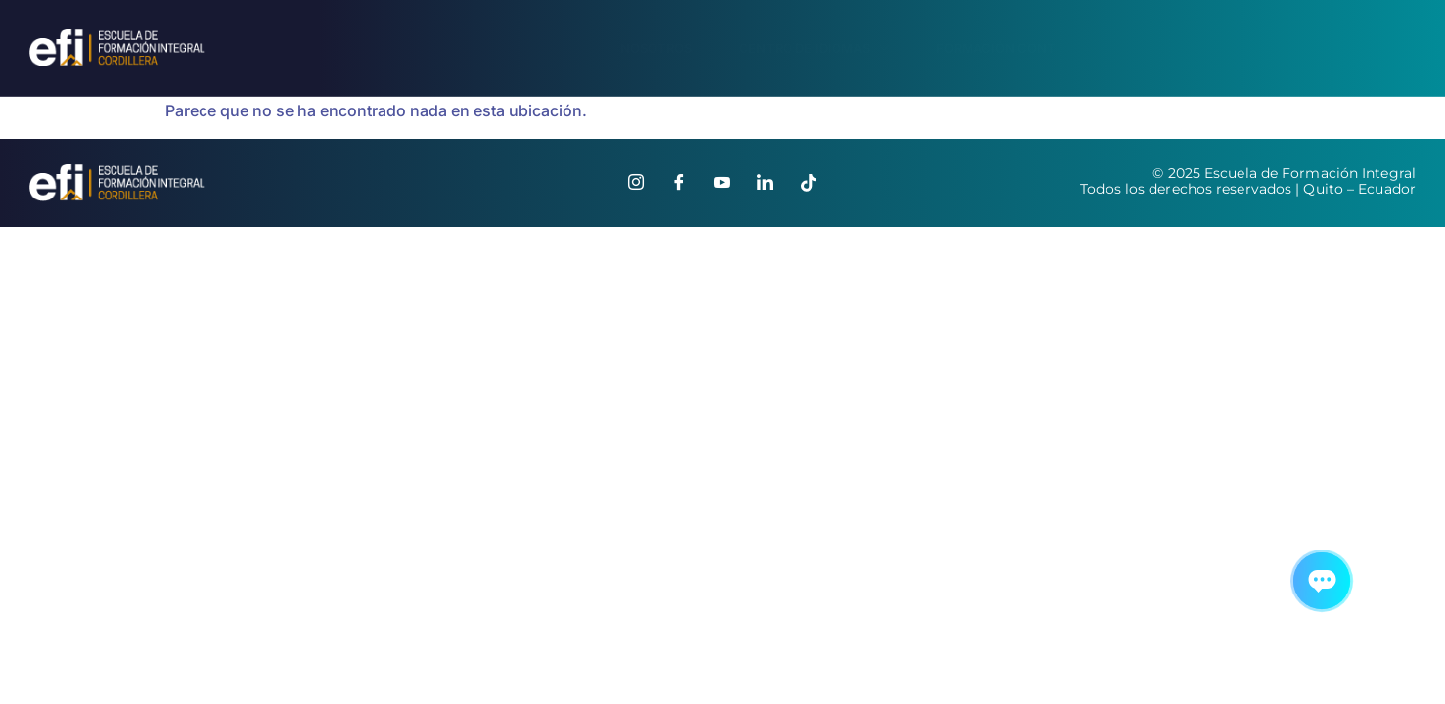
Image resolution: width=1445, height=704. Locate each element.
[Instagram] (636, 183)
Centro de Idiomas (804, 48)
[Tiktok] (808, 183)
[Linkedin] (765, 183)
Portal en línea (1193, 48)
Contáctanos (1356, 48)
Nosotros (644, 48)
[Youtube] (722, 183)
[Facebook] (679, 183)
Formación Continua (1004, 48)
